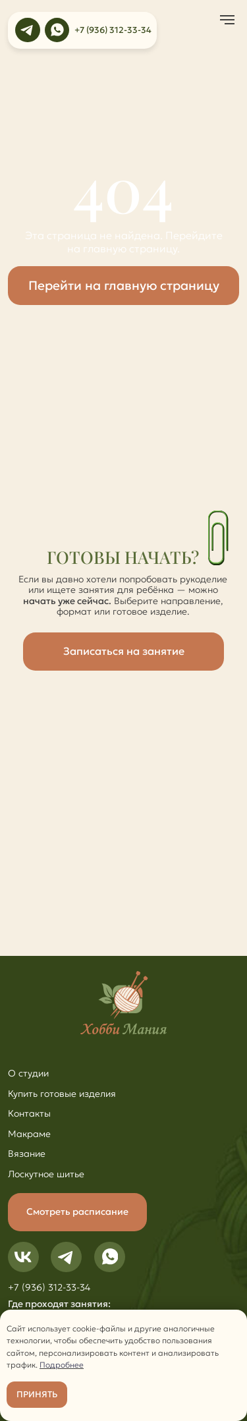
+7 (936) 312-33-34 (112, 30)
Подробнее (62, 1365)
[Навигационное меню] (227, 19)
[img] (27, 30)
